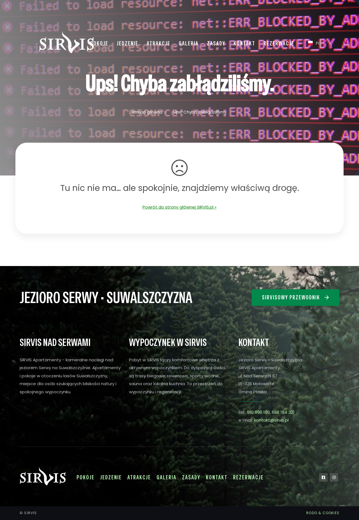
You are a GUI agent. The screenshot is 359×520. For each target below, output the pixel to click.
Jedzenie (111, 477)
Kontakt (216, 477)
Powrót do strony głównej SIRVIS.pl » (179, 207)
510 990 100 (258, 412)
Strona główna (147, 112)
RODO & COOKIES (322, 512)
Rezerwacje (248, 477)
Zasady (191, 477)
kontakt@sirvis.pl (271, 420)
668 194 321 (283, 412)
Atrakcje (139, 477)
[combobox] (312, 43)
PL (312, 43)
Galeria (166, 477)
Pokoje (86, 477)
